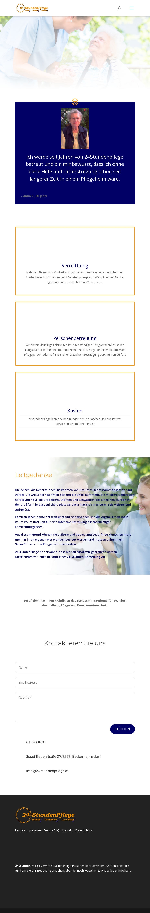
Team (47, 830)
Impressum (33, 830)
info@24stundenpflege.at (47, 771)
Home (19, 830)
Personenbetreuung (74, 338)
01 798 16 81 (35, 742)
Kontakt (67, 830)
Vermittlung (75, 265)
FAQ (57, 830)
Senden (122, 729)
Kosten (74, 410)
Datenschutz (83, 830)
